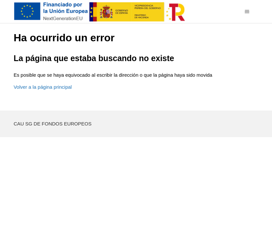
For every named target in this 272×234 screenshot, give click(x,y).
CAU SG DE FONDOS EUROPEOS (53, 123)
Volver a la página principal (43, 87)
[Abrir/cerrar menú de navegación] (246, 11)
